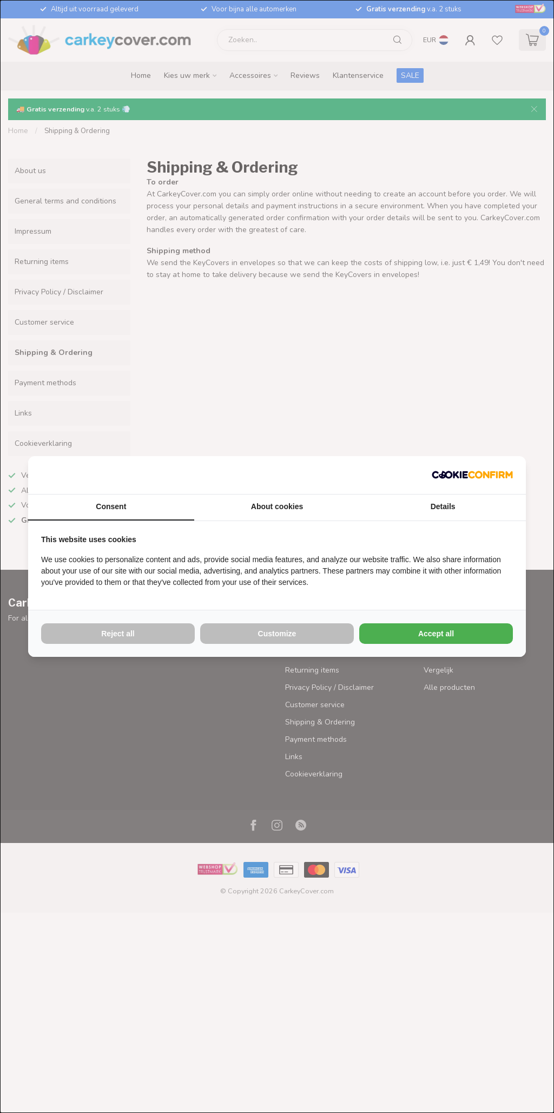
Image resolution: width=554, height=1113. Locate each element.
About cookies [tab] (277, 506)
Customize (277, 633)
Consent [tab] (111, 506)
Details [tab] (443, 506)
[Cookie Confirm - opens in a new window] (472, 475)
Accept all (436, 633)
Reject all (117, 633)
